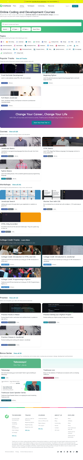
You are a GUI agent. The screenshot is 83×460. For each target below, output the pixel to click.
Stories (56, 425)
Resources (51, 6)
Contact (57, 427)
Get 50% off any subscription (39, 1)
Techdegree (31, 6)
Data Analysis (15, 430)
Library (22, 6)
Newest (5, 29)
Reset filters (36, 29)
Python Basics (41, 423)
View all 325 (13, 131)
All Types (14, 29)
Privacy (17, 451)
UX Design (14, 432)
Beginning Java (29, 427)
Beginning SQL (29, 424)
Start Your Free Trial (41, 123)
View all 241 (16, 185)
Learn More (25, 240)
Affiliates (70, 420)
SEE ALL (14, 435)
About (56, 418)
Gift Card (57, 430)
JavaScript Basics (42, 418)
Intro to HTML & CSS (43, 420)
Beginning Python (29, 422)
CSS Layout (41, 425)
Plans (14, 6)
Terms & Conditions (9, 451)
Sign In (67, 6)
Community (41, 6)
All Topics (25, 29)
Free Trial (75, 6)
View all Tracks (21, 58)
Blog (56, 420)
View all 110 (13, 298)
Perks (69, 423)
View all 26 (17, 353)
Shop (69, 425)
